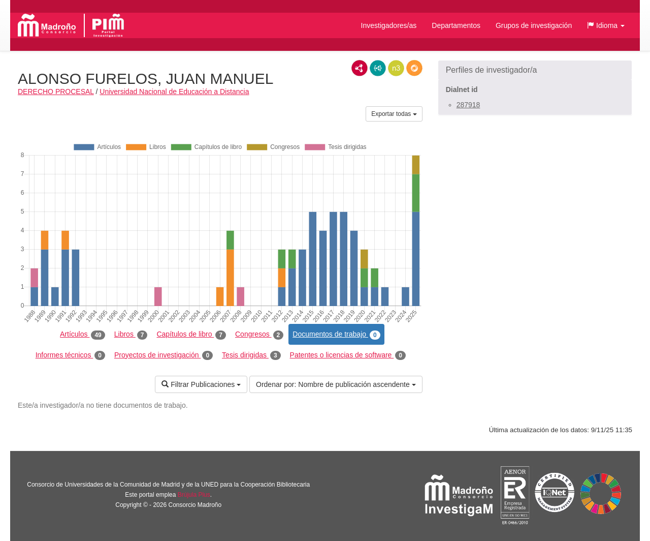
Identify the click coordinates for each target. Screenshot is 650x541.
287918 (468, 105)
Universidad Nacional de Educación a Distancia (174, 91)
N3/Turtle (396, 68)
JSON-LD (378, 68)
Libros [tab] (131, 334)
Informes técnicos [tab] (70, 355)
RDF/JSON (414, 68)
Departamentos (456, 25)
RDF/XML (359, 68)
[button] (605, 25)
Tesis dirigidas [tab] (251, 355)
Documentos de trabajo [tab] (336, 334)
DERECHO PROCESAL (56, 91)
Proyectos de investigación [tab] (163, 355)
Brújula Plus (194, 494)
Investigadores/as (389, 25)
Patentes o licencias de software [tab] (348, 355)
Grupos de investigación (534, 25)
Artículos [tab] (82, 334)
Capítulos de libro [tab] (191, 334)
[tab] (535, 70)
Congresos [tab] (259, 334)
